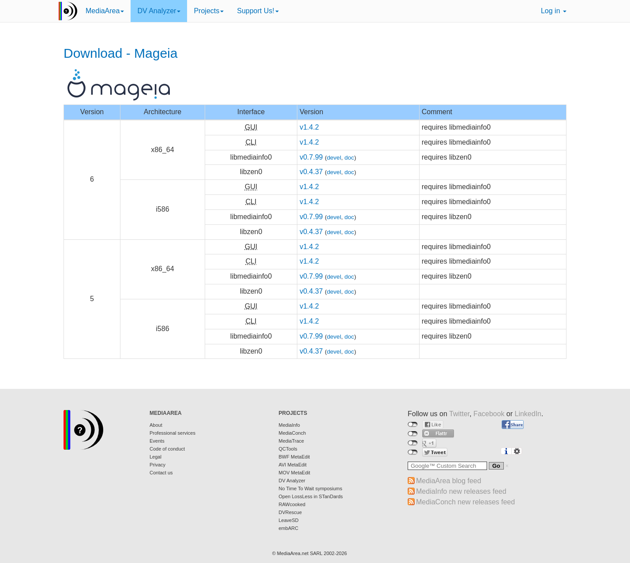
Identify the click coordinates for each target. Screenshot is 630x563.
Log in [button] (553, 11)
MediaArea (105, 11)
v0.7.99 (311, 157)
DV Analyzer (158, 11)
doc (349, 157)
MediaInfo (289, 425)
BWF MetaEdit (294, 456)
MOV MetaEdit (295, 472)
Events (157, 441)
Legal (155, 456)
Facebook (488, 414)
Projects (209, 11)
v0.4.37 (311, 171)
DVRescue (290, 512)
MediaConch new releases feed (465, 502)
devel (334, 157)
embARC (289, 528)
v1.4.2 (309, 127)
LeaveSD (289, 520)
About (156, 425)
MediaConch (292, 433)
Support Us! (257, 11)
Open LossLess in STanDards (311, 496)
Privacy (157, 464)
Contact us (161, 472)
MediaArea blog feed (448, 481)
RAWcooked (292, 504)
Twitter (459, 414)
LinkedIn (528, 414)
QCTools (288, 448)
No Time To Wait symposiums (310, 488)
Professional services (172, 433)
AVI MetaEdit (293, 464)
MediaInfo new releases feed (461, 491)
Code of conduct (167, 448)
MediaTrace (291, 441)
